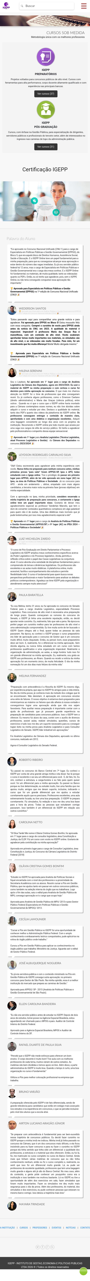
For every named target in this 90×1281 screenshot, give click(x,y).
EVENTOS (56, 1227)
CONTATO (85, 1227)
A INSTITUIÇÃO (7, 1227)
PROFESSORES (40, 1227)
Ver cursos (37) (45, 93)
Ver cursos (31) (45, 146)
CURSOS (24, 1227)
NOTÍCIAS (71, 1227)
